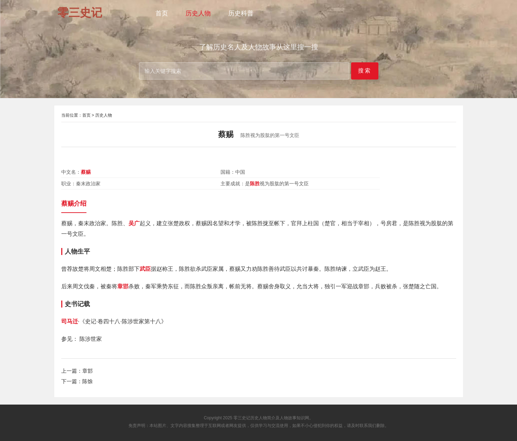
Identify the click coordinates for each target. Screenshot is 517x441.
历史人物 (198, 13)
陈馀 (87, 381)
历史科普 (240, 13)
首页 (161, 13)
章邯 (87, 371)
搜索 (364, 71)
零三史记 (241, 417)
